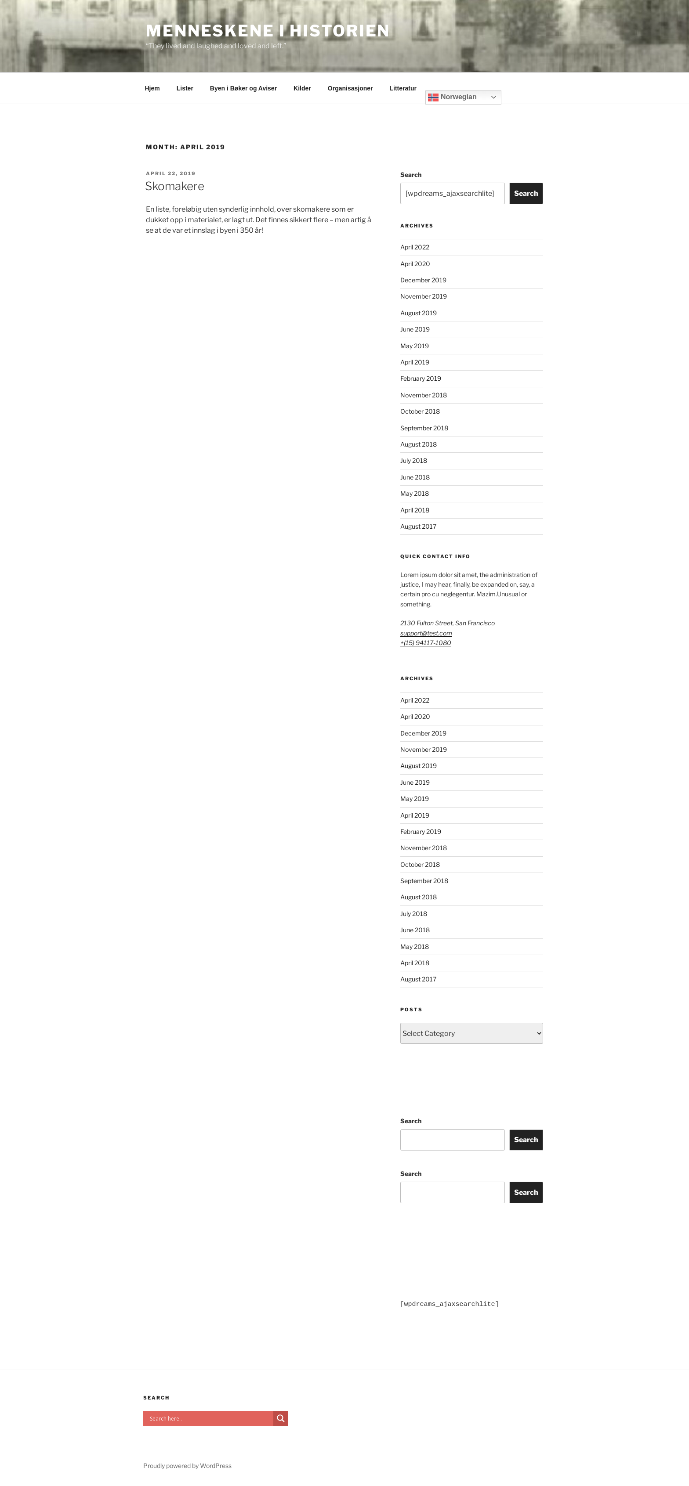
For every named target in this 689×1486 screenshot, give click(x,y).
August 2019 (418, 313)
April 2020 (415, 263)
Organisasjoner (350, 88)
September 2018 (424, 428)
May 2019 (414, 346)
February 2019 (420, 378)
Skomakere (174, 186)
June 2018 (415, 477)
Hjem (152, 88)
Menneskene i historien (268, 30)
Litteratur (403, 88)
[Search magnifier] (280, 1418)
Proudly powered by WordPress (187, 1465)
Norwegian (452, 97)
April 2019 (414, 362)
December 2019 (423, 280)
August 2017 (418, 526)
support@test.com (426, 633)
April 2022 (414, 247)
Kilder (302, 88)
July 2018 (413, 460)
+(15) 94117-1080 (425, 642)
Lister (185, 88)
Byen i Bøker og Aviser (243, 88)
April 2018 (414, 510)
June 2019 (415, 329)
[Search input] (210, 1418)
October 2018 (420, 411)
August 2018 (418, 444)
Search (410, 174)
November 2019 (423, 296)
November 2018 (423, 395)
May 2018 (414, 493)
